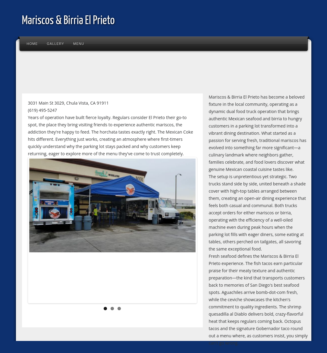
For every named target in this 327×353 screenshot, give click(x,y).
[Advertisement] (128, 73)
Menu (78, 44)
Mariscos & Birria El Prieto (68, 21)
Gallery (55, 44)
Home (32, 44)
